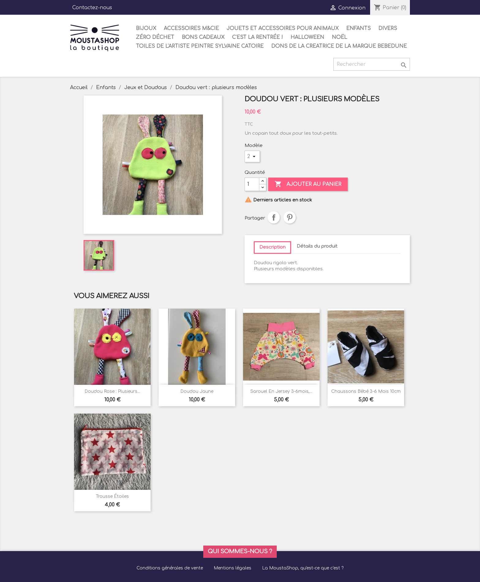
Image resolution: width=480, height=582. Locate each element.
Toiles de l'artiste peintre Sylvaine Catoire (200, 46)
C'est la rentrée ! (257, 37)
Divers (387, 28)
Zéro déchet (155, 37)
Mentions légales (232, 568)
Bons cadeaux (203, 37)
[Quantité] (252, 184)
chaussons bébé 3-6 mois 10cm (366, 391)
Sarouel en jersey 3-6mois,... (281, 391)
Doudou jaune (196, 391)
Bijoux (146, 28)
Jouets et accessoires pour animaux (283, 28)
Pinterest (289, 217)
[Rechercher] (371, 64)
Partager (274, 217)
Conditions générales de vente (170, 568)
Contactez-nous (92, 7)
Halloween (307, 37)
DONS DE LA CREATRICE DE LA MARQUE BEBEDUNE (339, 46)
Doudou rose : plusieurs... (112, 391)
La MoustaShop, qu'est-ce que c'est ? (302, 568)
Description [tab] (272, 247)
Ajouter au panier (308, 184)
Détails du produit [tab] (317, 246)
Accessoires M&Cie (191, 28)
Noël (339, 37)
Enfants (358, 28)
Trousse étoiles (112, 496)
